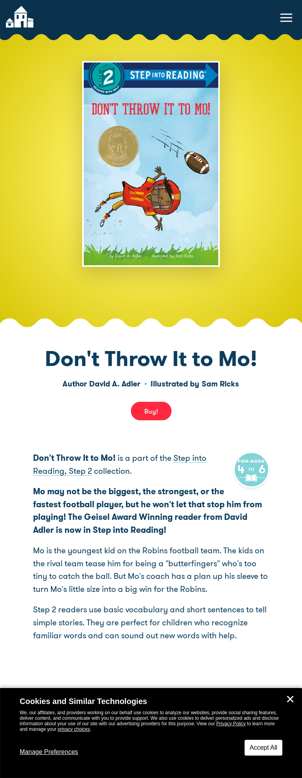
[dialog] (151, 733)
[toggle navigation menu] (286, 18)
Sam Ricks (220, 384)
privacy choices (74, 729)
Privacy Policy (231, 723)
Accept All (263, 747)
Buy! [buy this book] (151, 411)
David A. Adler (114, 384)
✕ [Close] (290, 699)
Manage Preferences (49, 751)
